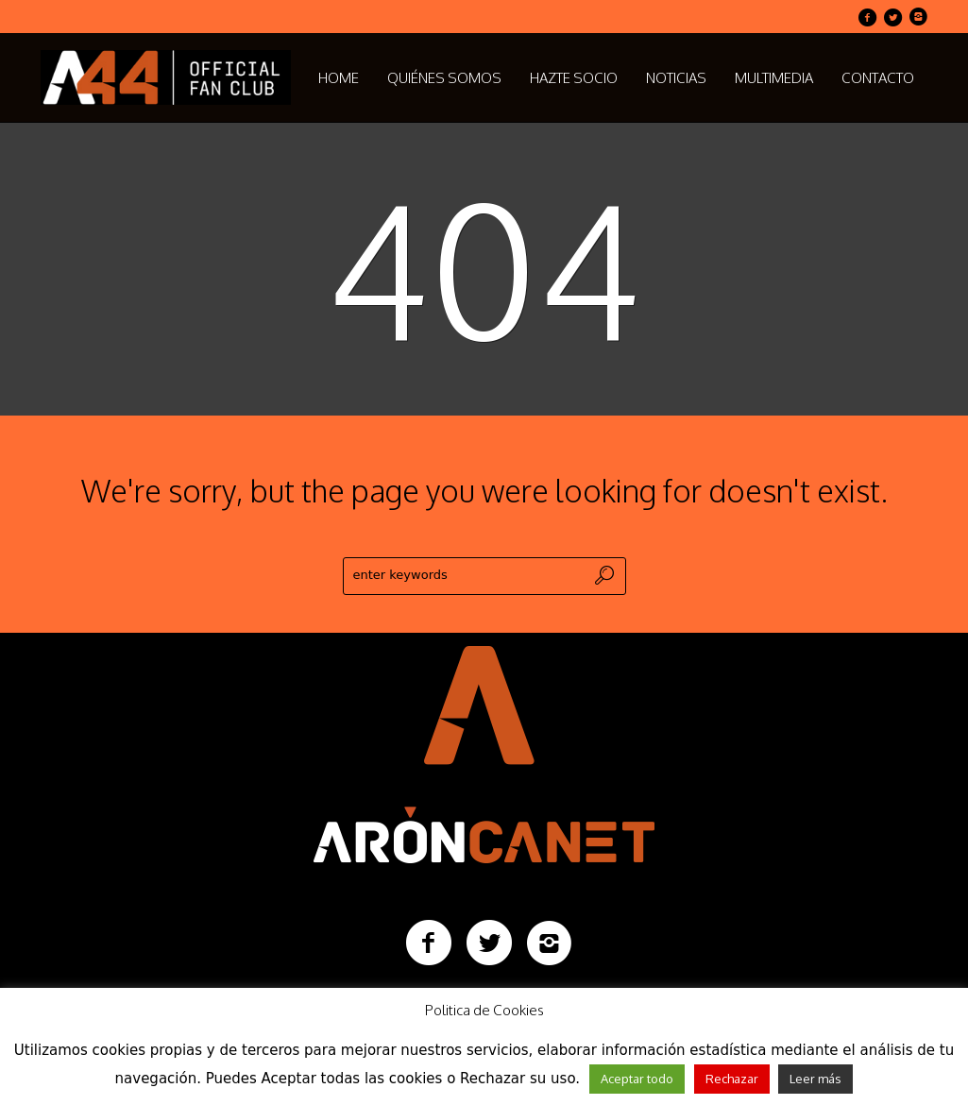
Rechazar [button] (731, 1078)
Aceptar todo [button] (637, 1078)
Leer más (815, 1078)
